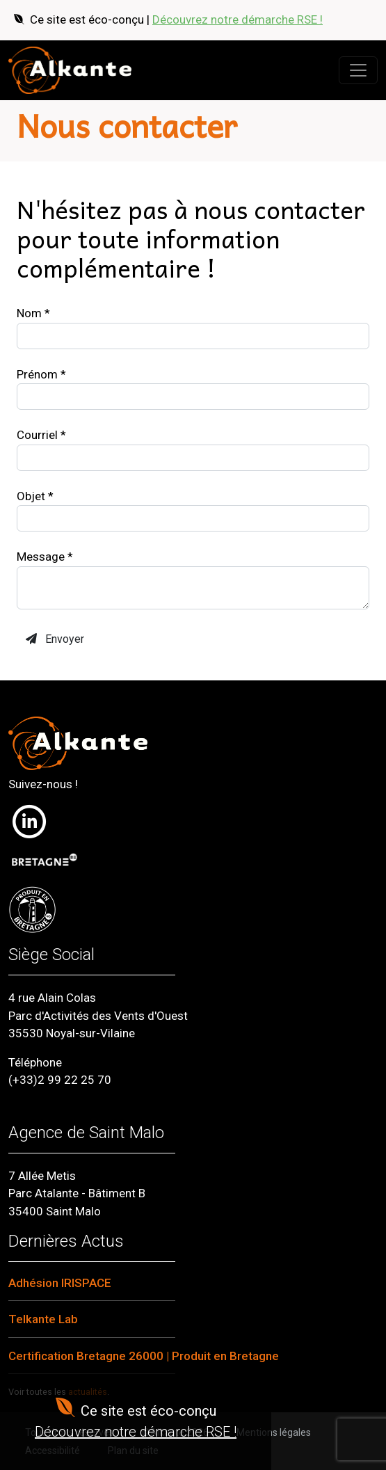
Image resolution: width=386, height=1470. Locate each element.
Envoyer (55, 639)
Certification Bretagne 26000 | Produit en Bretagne (143, 1356)
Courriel (41, 435)
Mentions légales (273, 1432)
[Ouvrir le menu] (358, 70)
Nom (33, 313)
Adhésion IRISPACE (59, 1283)
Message (45, 557)
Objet (35, 496)
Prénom (41, 374)
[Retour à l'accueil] (69, 70)
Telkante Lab (43, 1319)
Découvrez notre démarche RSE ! (237, 19)
